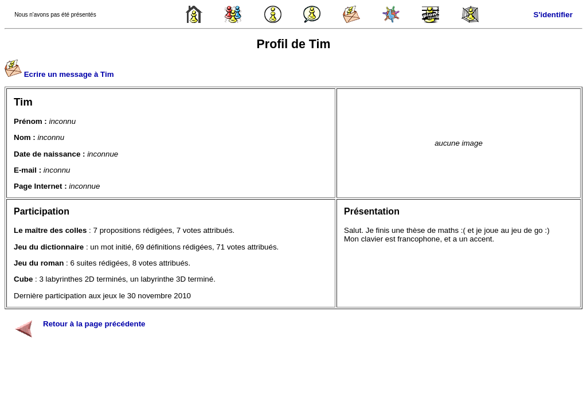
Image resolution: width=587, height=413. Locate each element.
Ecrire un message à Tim (69, 74)
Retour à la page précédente (94, 324)
